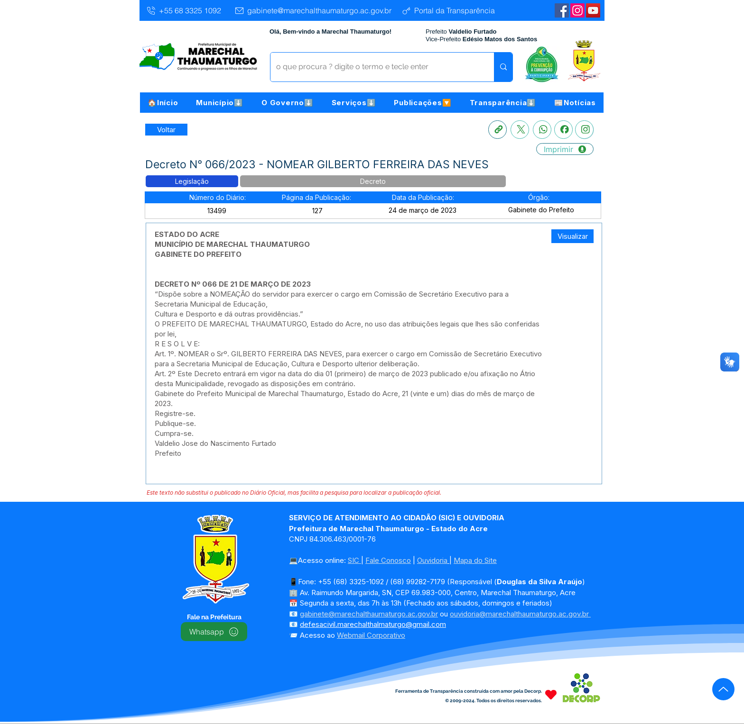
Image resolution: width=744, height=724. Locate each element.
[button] (220, 102)
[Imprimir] (565, 149)
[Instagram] (577, 10)
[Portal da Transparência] (448, 10)
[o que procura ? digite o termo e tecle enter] (375, 67)
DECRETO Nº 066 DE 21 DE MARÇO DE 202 (230, 284)
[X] (520, 129)
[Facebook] (563, 129)
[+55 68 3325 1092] (183, 10)
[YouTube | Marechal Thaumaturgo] (593, 10)
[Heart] (551, 694)
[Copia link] (497, 129)
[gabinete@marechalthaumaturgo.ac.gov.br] (312, 10)
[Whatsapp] (542, 129)
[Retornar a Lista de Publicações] (166, 130)
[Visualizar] (572, 236)
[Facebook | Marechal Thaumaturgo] (562, 10)
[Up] (723, 689)
